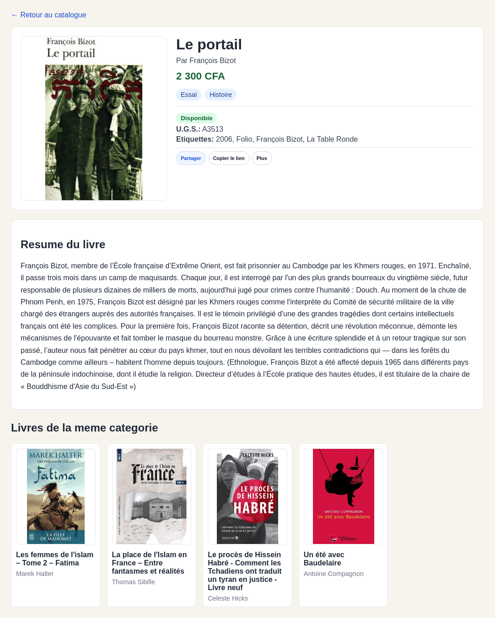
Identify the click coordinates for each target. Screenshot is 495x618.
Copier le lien (229, 158)
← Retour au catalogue (48, 15)
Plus (262, 158)
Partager (191, 158)
